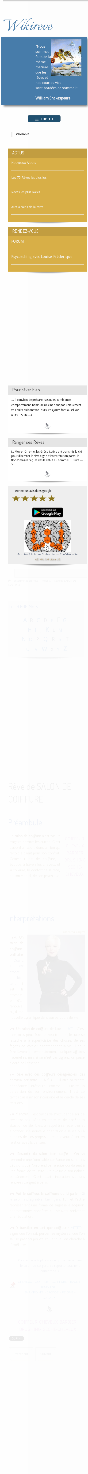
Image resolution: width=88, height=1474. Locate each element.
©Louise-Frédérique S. (31, 554)
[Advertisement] (44, 333)
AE (36, 559)
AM (47, 559)
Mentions (52, 554)
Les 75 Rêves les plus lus (28, 177)
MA (41, 559)
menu (44, 118)
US (58, 559)
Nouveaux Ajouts (23, 163)
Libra (53, 559)
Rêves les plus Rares (25, 192)
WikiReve (22, 134)
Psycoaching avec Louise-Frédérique (41, 256)
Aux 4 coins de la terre (27, 207)
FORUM (17, 241)
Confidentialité (68, 554)
